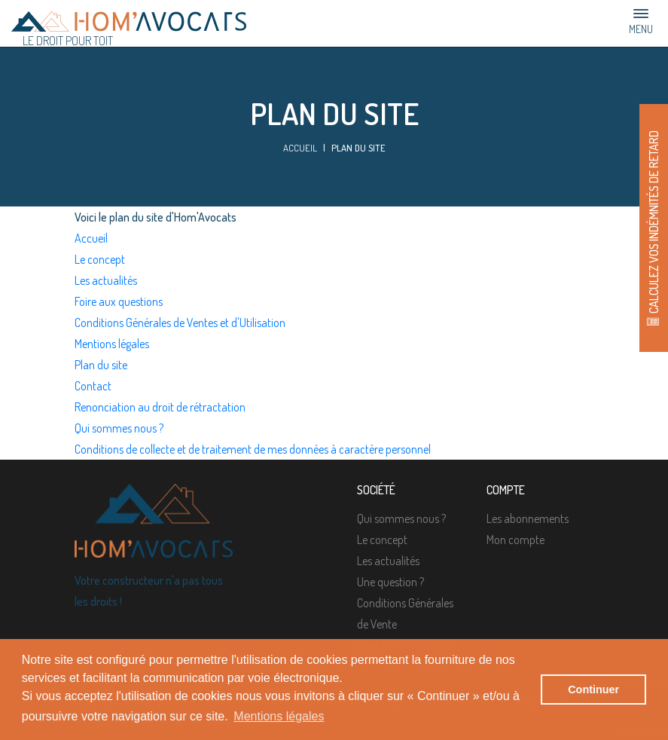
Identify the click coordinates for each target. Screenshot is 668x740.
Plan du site (101, 364)
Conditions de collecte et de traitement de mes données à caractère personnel (253, 449)
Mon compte (515, 539)
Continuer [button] (593, 689)
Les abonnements (528, 518)
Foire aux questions (119, 301)
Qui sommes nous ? (119, 428)
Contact (93, 385)
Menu (641, 21)
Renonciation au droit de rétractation (160, 406)
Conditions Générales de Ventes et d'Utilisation (180, 322)
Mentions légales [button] (278, 716)
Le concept (100, 259)
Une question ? (390, 581)
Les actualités (106, 280)
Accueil (300, 148)
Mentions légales (112, 343)
